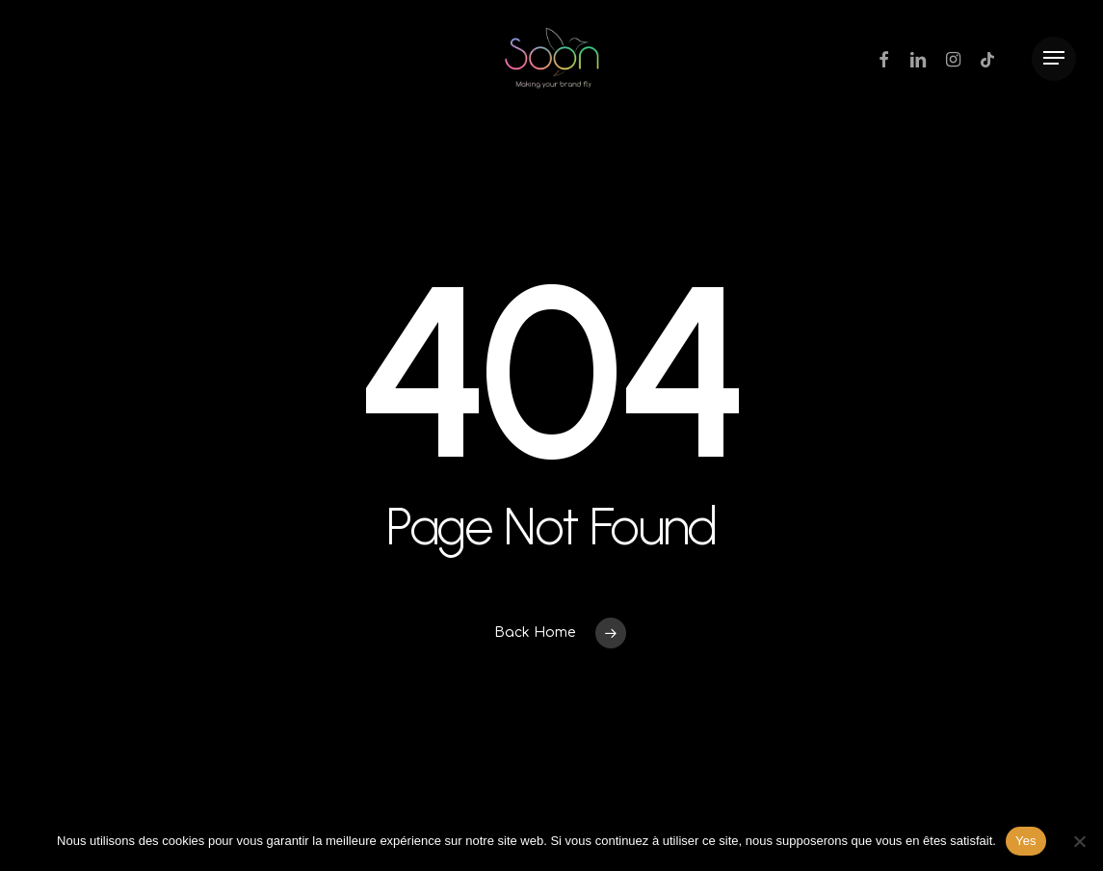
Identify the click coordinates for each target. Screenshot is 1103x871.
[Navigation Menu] (1054, 58)
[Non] (1079, 841)
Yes (1026, 840)
